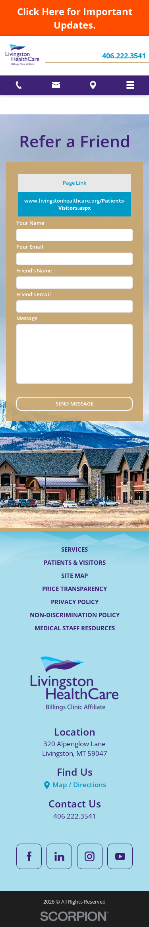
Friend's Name (34, 270)
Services (74, 549)
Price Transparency (74, 589)
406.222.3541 (124, 56)
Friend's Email (33, 294)
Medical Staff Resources (75, 628)
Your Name (30, 222)
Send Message (74, 403)
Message (26, 318)
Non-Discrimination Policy (75, 615)
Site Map (74, 575)
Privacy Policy (75, 602)
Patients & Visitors (75, 562)
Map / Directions (74, 784)
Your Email (29, 246)
